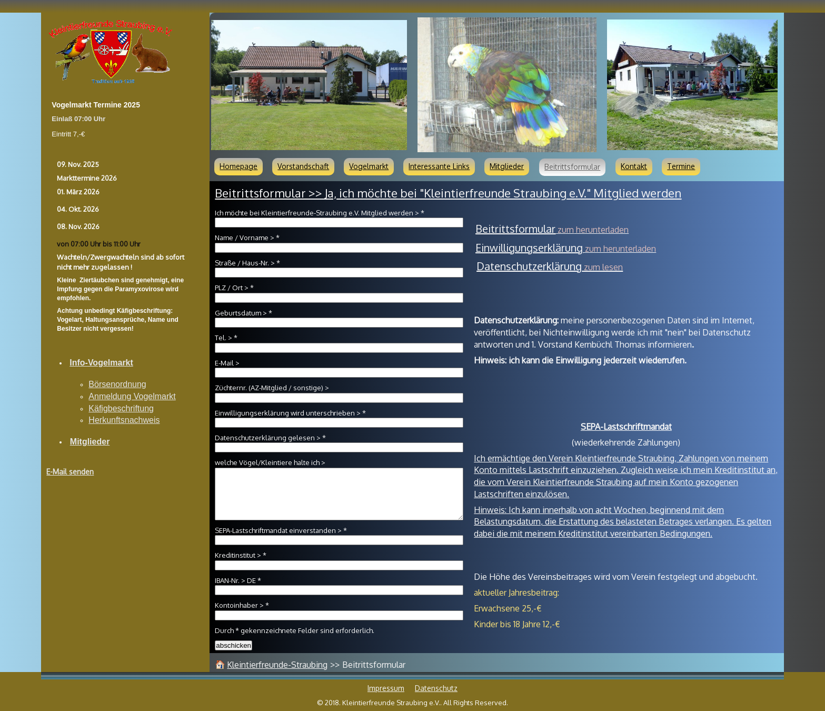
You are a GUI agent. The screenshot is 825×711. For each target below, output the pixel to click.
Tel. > (226, 337)
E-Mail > (227, 363)
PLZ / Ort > (234, 287)
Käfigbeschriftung (121, 408)
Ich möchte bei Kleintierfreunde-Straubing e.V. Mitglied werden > (319, 213)
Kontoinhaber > (242, 605)
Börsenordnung (117, 384)
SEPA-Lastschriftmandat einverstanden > (281, 530)
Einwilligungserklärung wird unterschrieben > (290, 413)
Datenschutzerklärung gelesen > (270, 437)
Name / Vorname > (247, 237)
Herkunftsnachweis (124, 420)
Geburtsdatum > (243, 313)
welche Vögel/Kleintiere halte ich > (270, 462)
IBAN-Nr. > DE (238, 580)
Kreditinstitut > (240, 555)
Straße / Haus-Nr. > (247, 263)
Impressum (385, 688)
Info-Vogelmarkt (101, 362)
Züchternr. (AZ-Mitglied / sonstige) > (272, 387)
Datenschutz (436, 688)
